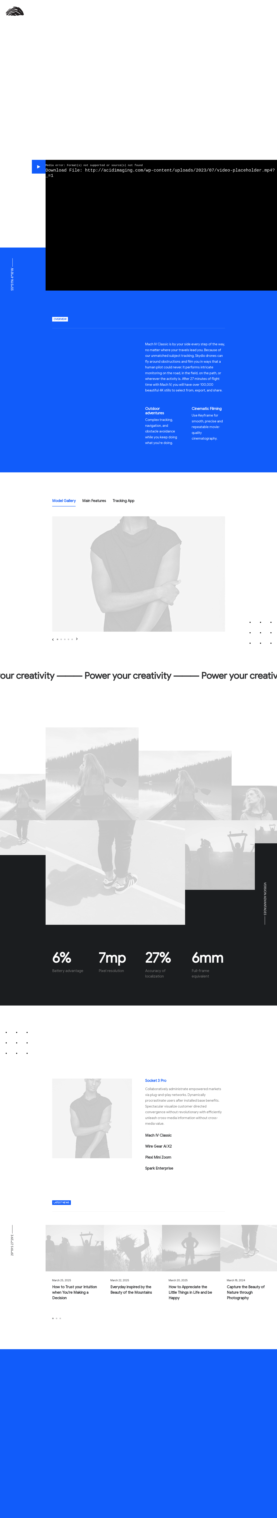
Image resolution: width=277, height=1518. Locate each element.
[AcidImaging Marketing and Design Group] (15, 11)
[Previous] (70, 639)
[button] (39, 167)
